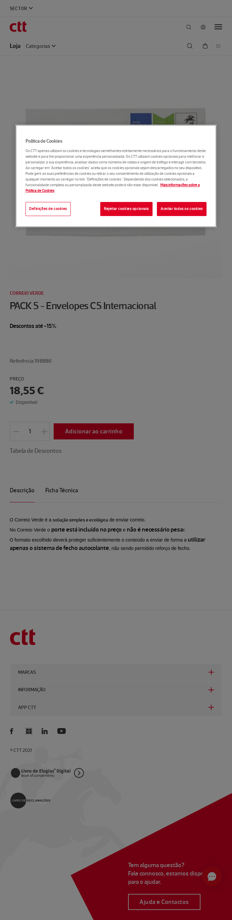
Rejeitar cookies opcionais (126, 208)
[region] (116, 176)
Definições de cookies (48, 208)
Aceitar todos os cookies (182, 208)
